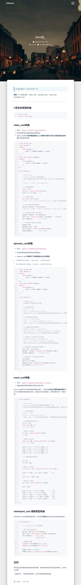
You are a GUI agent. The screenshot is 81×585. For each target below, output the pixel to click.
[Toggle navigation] (72, 3)
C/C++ (19, 582)
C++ (27, 582)
